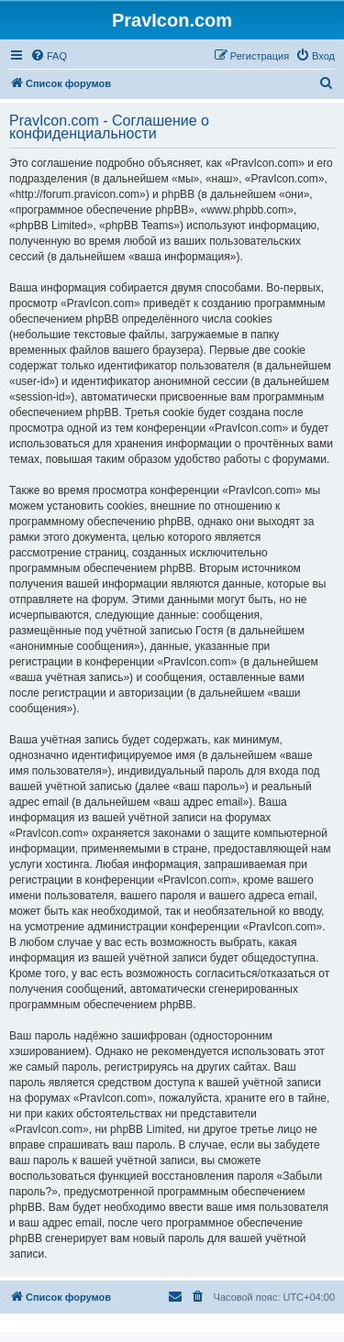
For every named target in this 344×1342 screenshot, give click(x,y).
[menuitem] (48, 56)
